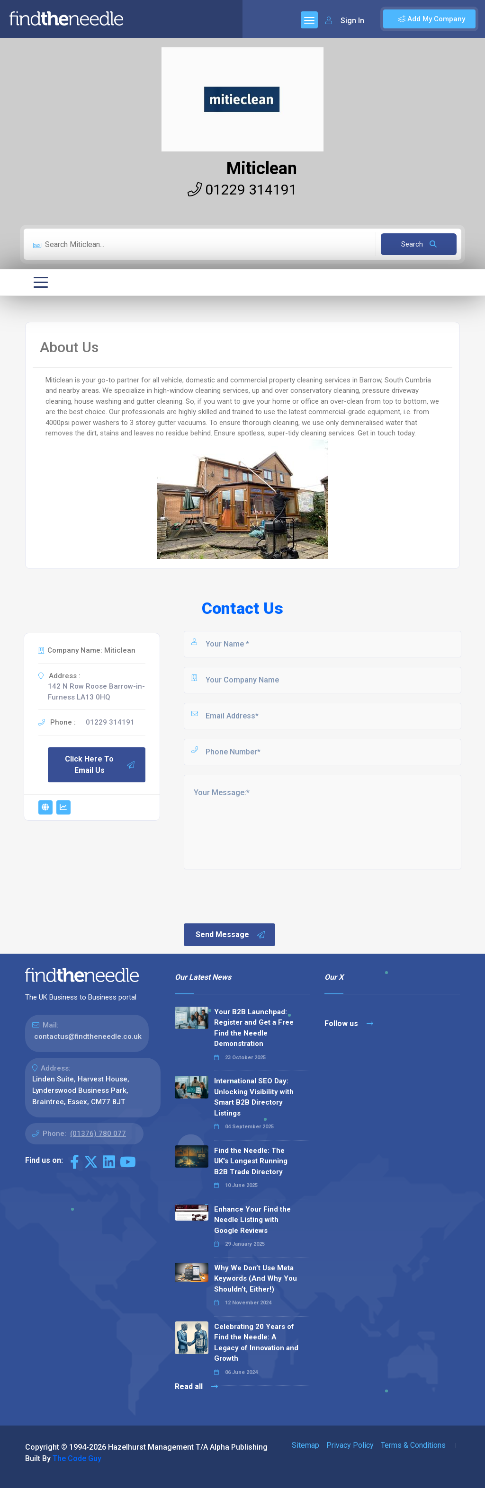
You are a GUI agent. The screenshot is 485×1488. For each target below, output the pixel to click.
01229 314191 (242, 189)
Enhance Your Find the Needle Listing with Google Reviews (252, 1220)
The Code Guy (77, 1458)
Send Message (231, 934)
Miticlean (261, 168)
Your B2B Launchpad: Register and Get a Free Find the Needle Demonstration (254, 1028)
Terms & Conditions (413, 1445)
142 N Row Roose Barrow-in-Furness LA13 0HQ (96, 691)
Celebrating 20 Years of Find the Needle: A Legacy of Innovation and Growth (256, 1342)
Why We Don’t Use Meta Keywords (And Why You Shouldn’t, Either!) (255, 1278)
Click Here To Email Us (100, 764)
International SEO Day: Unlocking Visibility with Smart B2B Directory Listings (254, 1097)
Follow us (348, 1023)
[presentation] (254, 895)
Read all (196, 1386)
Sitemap (305, 1445)
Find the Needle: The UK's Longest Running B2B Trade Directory (250, 1161)
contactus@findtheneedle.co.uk (88, 1036)
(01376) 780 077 (98, 1133)
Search (419, 244)
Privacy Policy (350, 1445)
